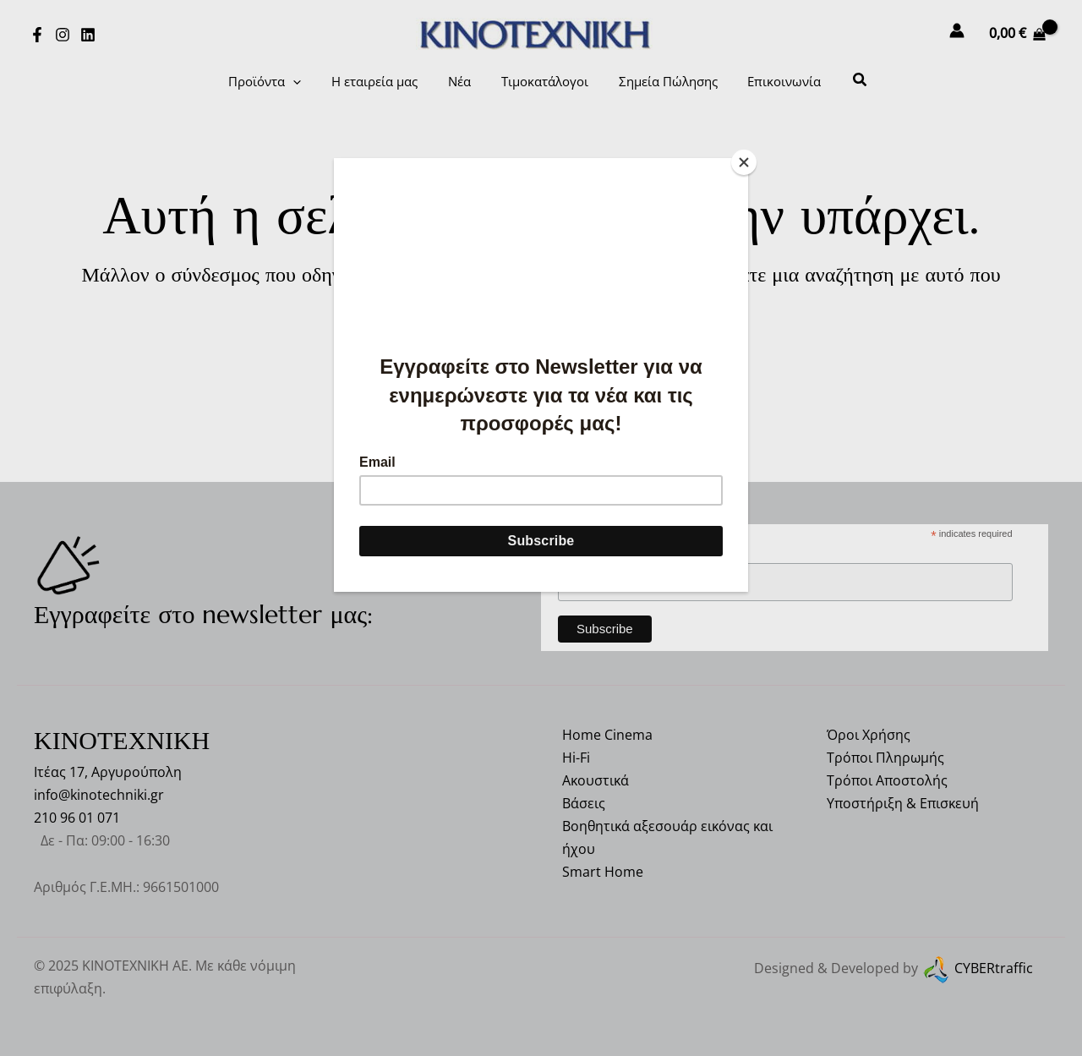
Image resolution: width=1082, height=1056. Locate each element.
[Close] (744, 162)
